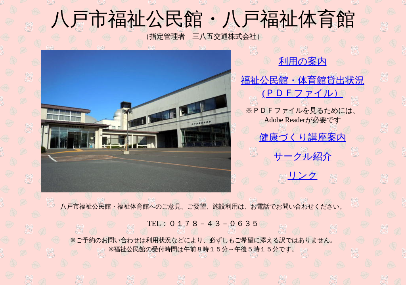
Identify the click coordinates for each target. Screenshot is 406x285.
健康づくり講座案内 (302, 137)
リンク (303, 175)
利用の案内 (303, 61)
